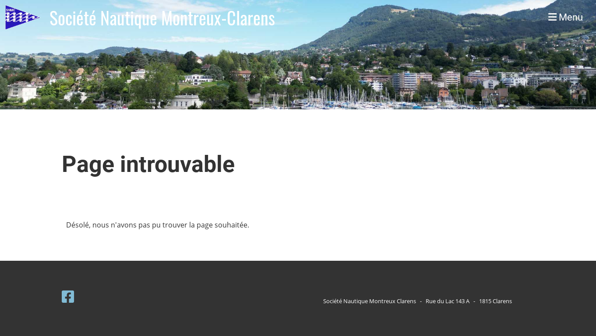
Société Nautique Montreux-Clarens (162, 17)
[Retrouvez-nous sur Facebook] (68, 296)
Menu (565, 17)
